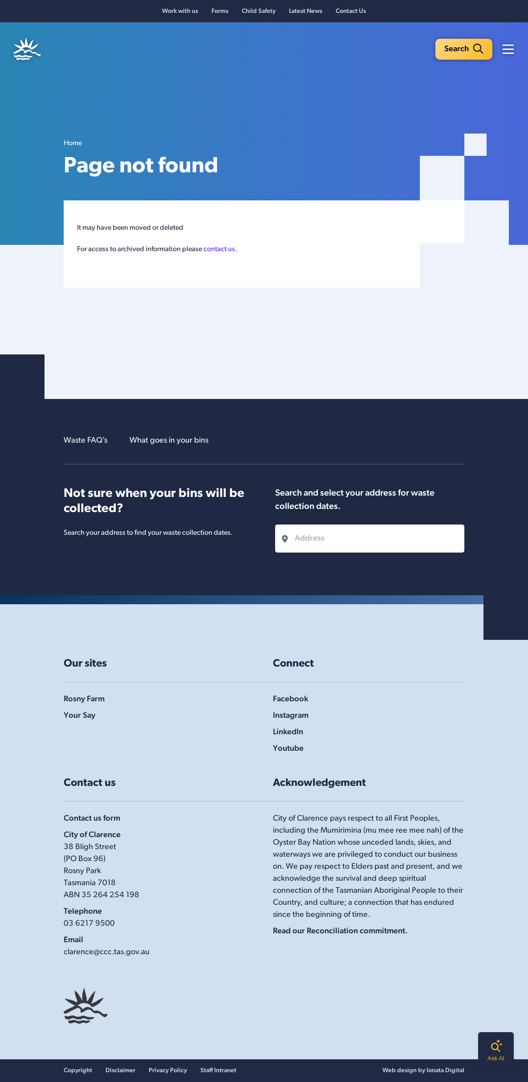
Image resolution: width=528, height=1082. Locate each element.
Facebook (290, 699)
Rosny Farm (84, 699)
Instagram (291, 716)
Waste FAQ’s (85, 440)
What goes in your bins (169, 440)
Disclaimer (120, 1070)
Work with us (180, 11)
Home (73, 143)
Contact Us (351, 11)
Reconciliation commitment (356, 931)
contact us (219, 249)
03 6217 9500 (89, 923)
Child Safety (259, 11)
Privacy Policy (168, 1070)
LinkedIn (288, 732)
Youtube (288, 748)
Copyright (78, 1070)
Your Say (79, 716)
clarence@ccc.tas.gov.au (107, 952)
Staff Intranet (218, 1070)
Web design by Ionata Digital (423, 1070)
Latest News (305, 11)
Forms (219, 11)
